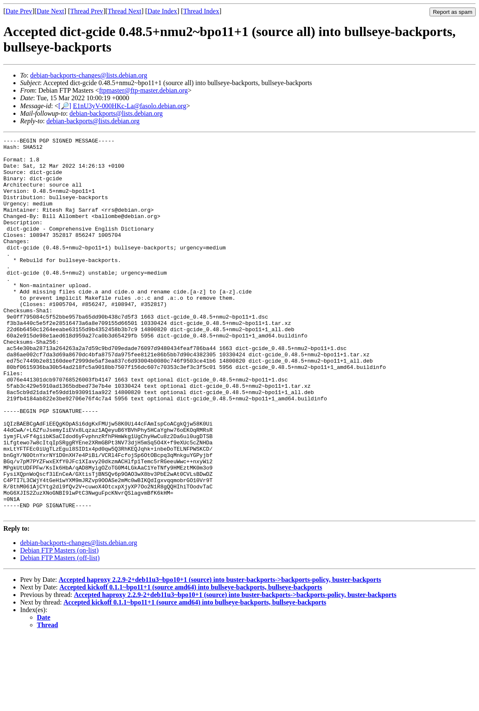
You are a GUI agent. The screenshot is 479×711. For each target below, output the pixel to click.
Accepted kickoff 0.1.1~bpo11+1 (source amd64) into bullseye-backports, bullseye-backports (191, 662)
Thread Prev (86, 11)
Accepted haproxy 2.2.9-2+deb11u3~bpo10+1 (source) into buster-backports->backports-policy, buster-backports (220, 655)
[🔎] (64, 105)
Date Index (162, 11)
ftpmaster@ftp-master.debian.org (143, 90)
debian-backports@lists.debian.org (116, 113)
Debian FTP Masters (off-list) (60, 633)
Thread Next (124, 11)
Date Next (50, 11)
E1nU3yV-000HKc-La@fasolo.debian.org (129, 105)
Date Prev (18, 11)
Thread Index (201, 11)
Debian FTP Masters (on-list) (59, 625)
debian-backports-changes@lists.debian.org (88, 75)
